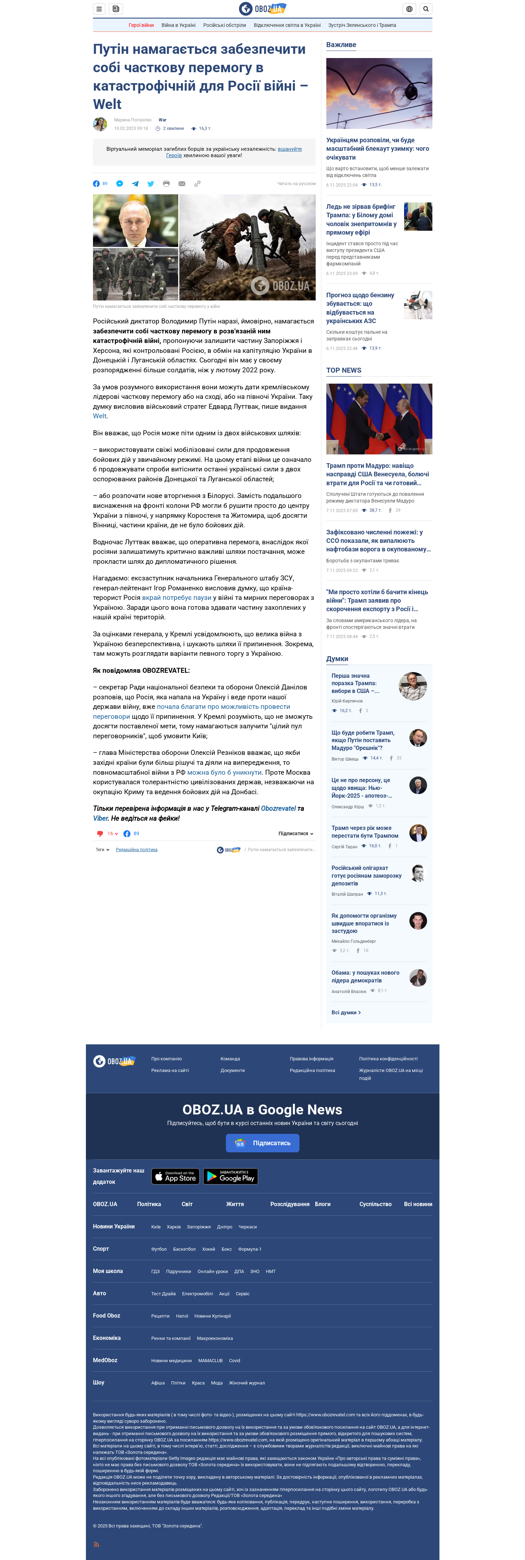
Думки (337, 658)
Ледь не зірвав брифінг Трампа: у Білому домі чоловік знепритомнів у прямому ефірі (361, 219)
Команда (230, 1058)
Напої (182, 1316)
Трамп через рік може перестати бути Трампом (365, 832)
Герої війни (141, 25)
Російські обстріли (224, 25)
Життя (235, 1204)
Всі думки (344, 1012)
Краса (198, 1383)
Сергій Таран (344, 846)
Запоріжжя (199, 1226)
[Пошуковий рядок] (426, 9)
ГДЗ (155, 1271)
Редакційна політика (137, 849)
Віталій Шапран (347, 894)
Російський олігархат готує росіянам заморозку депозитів (367, 876)
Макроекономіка (215, 1338)
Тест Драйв (163, 1293)
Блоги (323, 1204)
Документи (233, 1070)
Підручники (178, 1271)
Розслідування (290, 1204)
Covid (234, 1360)
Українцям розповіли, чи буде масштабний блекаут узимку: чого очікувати (377, 148)
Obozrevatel (278, 808)
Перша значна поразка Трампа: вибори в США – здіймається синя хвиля (355, 683)
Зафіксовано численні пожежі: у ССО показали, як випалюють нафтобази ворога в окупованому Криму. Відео (376, 541)
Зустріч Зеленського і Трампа (362, 25)
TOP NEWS (343, 370)
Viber (100, 818)
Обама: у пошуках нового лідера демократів (365, 976)
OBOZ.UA (386, 1427)
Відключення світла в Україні (287, 25)
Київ (156, 1226)
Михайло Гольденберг (354, 941)
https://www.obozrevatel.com (325, 1414)
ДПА (239, 1271)
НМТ (271, 1271)
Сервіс (243, 1293)
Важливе (341, 44)
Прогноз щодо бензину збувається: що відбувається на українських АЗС (360, 308)
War (162, 119)
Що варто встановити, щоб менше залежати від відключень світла (377, 172)
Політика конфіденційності (388, 1058)
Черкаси (248, 1226)
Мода (217, 1383)
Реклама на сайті (170, 1070)
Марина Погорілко (133, 119)
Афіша (158, 1383)
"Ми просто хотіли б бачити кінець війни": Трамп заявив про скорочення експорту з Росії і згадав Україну (377, 601)
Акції (224, 1293)
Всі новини (418, 1204)
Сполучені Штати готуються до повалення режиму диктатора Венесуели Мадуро (375, 497)
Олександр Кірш (348, 806)
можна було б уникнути (224, 772)
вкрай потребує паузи (176, 597)
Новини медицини (171, 1360)
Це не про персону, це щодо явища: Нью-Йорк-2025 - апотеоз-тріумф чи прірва (361, 788)
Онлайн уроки (213, 1271)
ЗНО (254, 1271)
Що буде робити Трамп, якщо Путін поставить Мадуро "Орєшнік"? (363, 740)
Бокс (227, 1249)
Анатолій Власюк (349, 991)
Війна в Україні (179, 25)
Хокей (208, 1249)
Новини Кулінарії (212, 1316)
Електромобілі (197, 1293)
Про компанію (166, 1058)
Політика (149, 1204)
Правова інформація (311, 1058)
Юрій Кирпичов (347, 701)
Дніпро (224, 1226)
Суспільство (376, 1204)
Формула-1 (250, 1249)
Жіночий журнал (247, 1383)
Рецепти (160, 1316)
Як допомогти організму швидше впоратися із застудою (364, 923)
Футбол (159, 1249)
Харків (174, 1226)
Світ (187, 1204)
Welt (99, 416)
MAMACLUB (210, 1360)
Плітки (178, 1383)
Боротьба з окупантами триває (362, 560)
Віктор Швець (345, 759)
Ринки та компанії (171, 1338)
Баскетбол (184, 1249)
